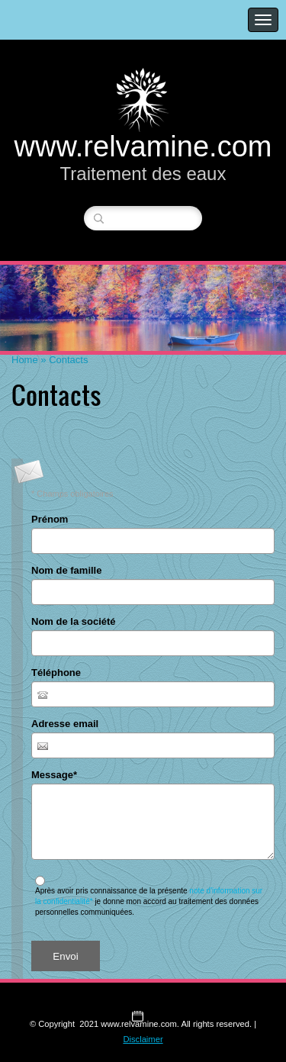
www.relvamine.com (143, 146)
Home (24, 359)
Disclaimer (142, 1039)
